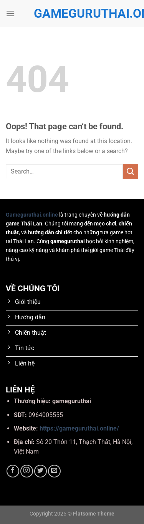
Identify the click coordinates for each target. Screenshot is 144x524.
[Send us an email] (54, 471)
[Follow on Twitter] (40, 471)
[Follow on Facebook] (13, 471)
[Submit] (130, 171)
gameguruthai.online (72, 13)
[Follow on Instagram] (26, 471)
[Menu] (10, 13)
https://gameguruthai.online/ (79, 428)
